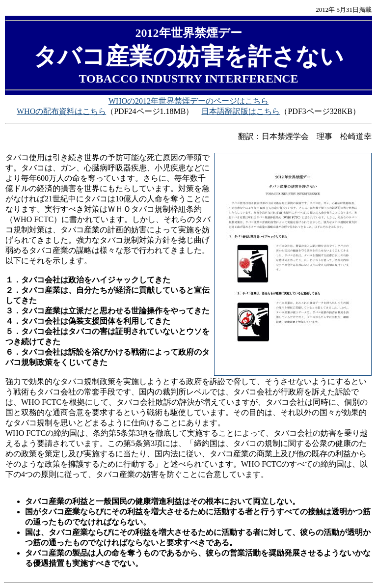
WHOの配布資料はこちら (61, 111)
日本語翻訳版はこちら (240, 111)
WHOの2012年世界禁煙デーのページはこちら (188, 101)
